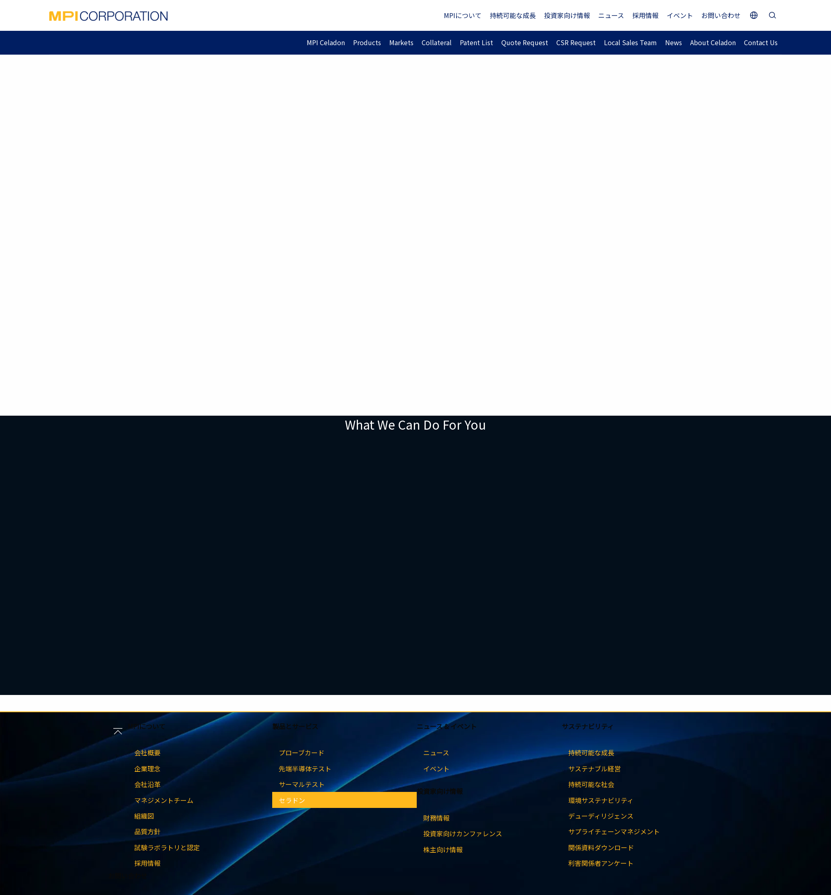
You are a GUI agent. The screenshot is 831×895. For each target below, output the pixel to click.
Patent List (476, 42)
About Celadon (713, 42)
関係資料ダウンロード (601, 847)
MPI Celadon (326, 42)
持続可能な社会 (591, 784)
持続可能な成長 (513, 15)
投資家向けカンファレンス (462, 833)
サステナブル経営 (594, 768)
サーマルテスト (302, 784)
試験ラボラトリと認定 (167, 847)
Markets (401, 42)
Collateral (437, 42)
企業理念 (147, 768)
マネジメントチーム (163, 800)
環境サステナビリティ (601, 800)
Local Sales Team (630, 42)
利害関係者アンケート (601, 863)
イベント (680, 15)
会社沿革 (147, 784)
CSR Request (576, 42)
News (673, 42)
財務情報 (436, 818)
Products (367, 42)
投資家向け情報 (567, 15)
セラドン (292, 800)
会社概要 (147, 752)
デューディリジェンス (601, 816)
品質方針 (147, 831)
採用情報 (645, 15)
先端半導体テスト (305, 768)
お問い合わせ (721, 15)
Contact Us (761, 42)
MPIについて (463, 15)
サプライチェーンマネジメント (614, 831)
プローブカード (301, 752)
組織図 (144, 816)
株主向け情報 (443, 849)
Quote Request (524, 42)
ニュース (611, 15)
